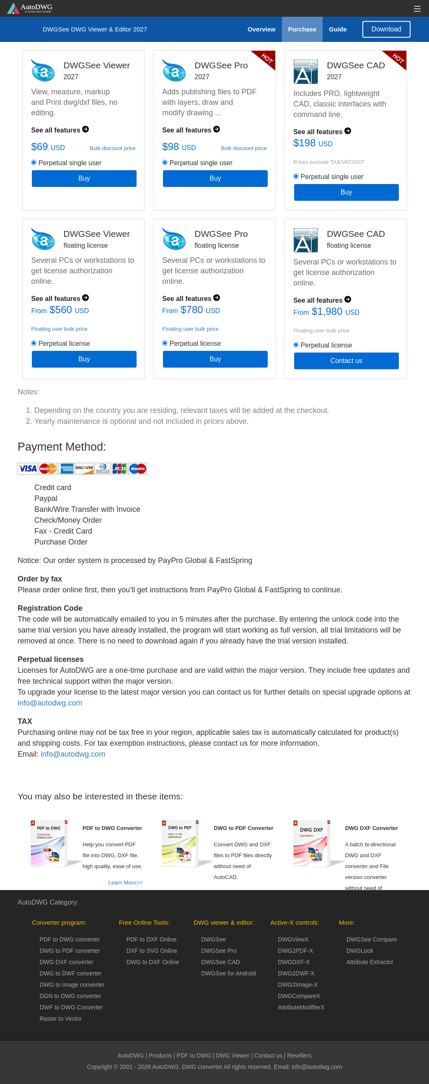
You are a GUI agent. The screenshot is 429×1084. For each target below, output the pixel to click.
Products (160, 1055)
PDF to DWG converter (69, 939)
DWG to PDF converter (69, 950)
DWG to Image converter (71, 984)
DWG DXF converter (66, 962)
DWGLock (359, 950)
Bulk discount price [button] (113, 148)
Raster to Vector (60, 1018)
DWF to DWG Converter (71, 1007)
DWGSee (213, 939)
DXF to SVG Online (152, 950)
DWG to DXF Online (153, 962)
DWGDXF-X (294, 962)
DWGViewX (293, 939)
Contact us (346, 360)
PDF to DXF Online (152, 939)
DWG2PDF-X (295, 950)
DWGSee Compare (371, 939)
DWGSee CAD (220, 962)
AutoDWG (131, 1055)
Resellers (299, 1055)
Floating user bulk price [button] (59, 329)
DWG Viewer (233, 1055)
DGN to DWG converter (70, 996)
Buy (84, 178)
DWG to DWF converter (70, 973)
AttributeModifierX (301, 1007)
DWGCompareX (299, 996)
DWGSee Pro (219, 950)
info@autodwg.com (50, 720)
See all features (60, 130)
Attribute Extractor (369, 962)
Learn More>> (126, 882)
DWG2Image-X (298, 984)
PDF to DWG (194, 1055)
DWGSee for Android (228, 973)
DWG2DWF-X (296, 973)
